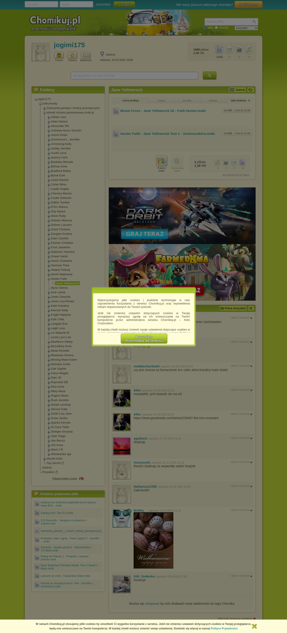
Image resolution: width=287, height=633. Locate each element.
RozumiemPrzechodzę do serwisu (144, 338)
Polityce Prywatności (224, 628)
